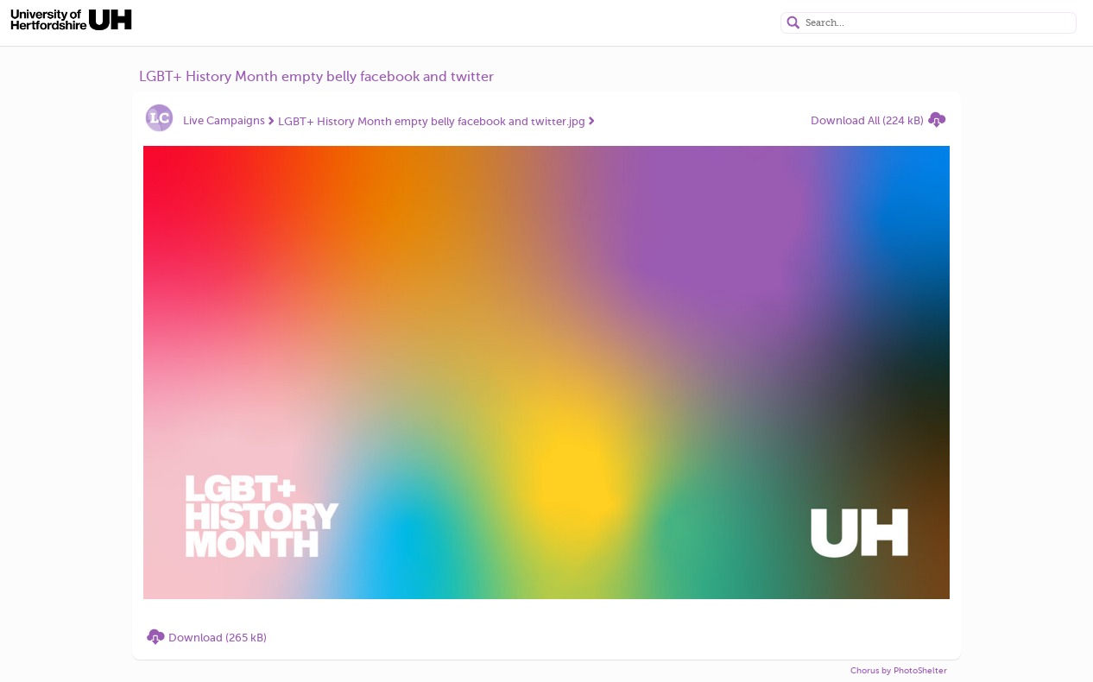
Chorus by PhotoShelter (898, 670)
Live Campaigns (224, 120)
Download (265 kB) (217, 637)
